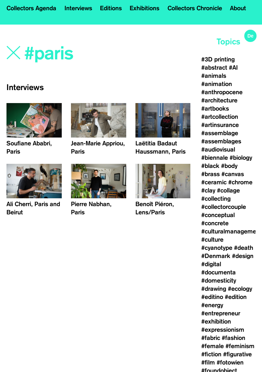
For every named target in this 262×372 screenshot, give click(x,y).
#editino (212, 297)
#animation (216, 84)
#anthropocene (222, 92)
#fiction (211, 354)
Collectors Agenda (31, 8)
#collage (228, 190)
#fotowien (230, 362)
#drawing (213, 289)
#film (208, 362)
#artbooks (215, 108)
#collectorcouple (223, 207)
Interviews (78, 8)
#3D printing (218, 59)
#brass (210, 174)
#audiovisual (218, 149)
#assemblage (219, 133)
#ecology (240, 289)
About (238, 8)
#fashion (233, 338)
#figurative (237, 354)
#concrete (215, 223)
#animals (213, 76)
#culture (212, 240)
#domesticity (218, 280)
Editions (111, 8)
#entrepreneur (220, 313)
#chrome (240, 182)
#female (212, 346)
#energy (212, 305)
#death (243, 248)
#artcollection (219, 117)
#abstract (214, 68)
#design (242, 256)
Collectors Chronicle (195, 8)
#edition (236, 297)
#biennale (214, 158)
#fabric (210, 338)
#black (210, 166)
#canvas (232, 174)
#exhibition (216, 321)
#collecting (216, 199)
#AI (233, 68)
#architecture (219, 100)
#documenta (218, 272)
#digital (211, 264)
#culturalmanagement (231, 231)
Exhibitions (144, 8)
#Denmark (215, 256)
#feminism (239, 346)
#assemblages (221, 141)
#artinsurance (220, 125)
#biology (241, 158)
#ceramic (214, 182)
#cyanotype (216, 248)
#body (229, 166)
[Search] (79, 53)
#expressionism (222, 330)
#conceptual (218, 215)
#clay (208, 190)
